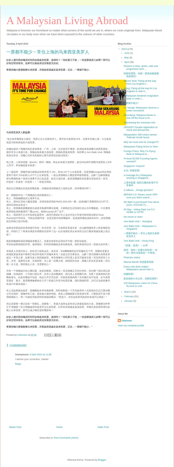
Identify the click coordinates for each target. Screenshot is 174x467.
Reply (18, 364)
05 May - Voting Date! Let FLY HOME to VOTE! (139, 211)
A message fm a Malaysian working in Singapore (138, 176)
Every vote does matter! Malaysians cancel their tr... (139, 268)
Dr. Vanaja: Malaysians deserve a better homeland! (141, 109)
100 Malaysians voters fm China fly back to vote (140, 284)
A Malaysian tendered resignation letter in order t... (141, 97)
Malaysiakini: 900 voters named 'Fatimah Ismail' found (140, 136)
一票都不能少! (131, 103)
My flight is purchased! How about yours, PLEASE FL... (141, 203)
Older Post (103, 427)
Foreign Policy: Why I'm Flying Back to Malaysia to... (139, 152)
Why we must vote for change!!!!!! (141, 142)
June (127, 53)
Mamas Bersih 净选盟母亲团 (139, 262)
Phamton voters (132, 257)
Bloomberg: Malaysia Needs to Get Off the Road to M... (140, 116)
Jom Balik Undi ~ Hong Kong (139, 240)
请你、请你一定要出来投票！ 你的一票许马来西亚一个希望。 (140, 251)
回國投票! (129, 274)
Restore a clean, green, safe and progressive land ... (141, 67)
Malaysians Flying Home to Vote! (141, 146)
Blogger (102, 459)
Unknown (126, 320)
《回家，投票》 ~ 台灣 (136, 245)
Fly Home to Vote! (133, 216)
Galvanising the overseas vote (139, 122)
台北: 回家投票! (132, 170)
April (127, 62)
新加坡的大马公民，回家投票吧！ (141, 278)
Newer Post (15, 427)
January (128, 301)
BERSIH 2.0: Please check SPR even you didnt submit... (140, 196)
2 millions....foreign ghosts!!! (138, 190)
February (129, 296)
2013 (124, 49)
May (126, 57)
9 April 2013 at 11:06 (40, 354)
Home (59, 427)
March (128, 291)
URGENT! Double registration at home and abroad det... (140, 128)
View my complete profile (131, 325)
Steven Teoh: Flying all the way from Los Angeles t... (140, 82)
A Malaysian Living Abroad (67, 20)
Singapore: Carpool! (134, 166)
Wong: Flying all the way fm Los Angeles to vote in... (140, 90)
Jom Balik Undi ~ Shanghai (138, 221)
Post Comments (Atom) (66, 437)
